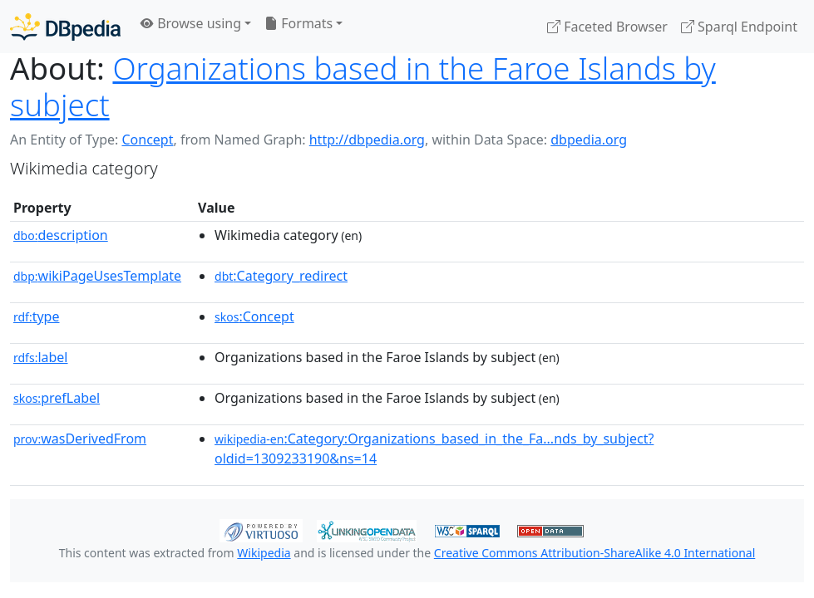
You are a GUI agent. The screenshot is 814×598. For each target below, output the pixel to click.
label (40, 357)
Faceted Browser (607, 26)
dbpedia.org (588, 139)
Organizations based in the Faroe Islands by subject (363, 86)
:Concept (254, 316)
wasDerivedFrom (79, 438)
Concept (147, 139)
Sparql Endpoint (739, 26)
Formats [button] (298, 23)
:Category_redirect (281, 276)
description (60, 235)
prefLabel (56, 398)
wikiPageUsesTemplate (97, 276)
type (36, 316)
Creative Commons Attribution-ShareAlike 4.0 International (594, 553)
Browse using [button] (191, 23)
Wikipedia (263, 553)
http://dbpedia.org (367, 139)
